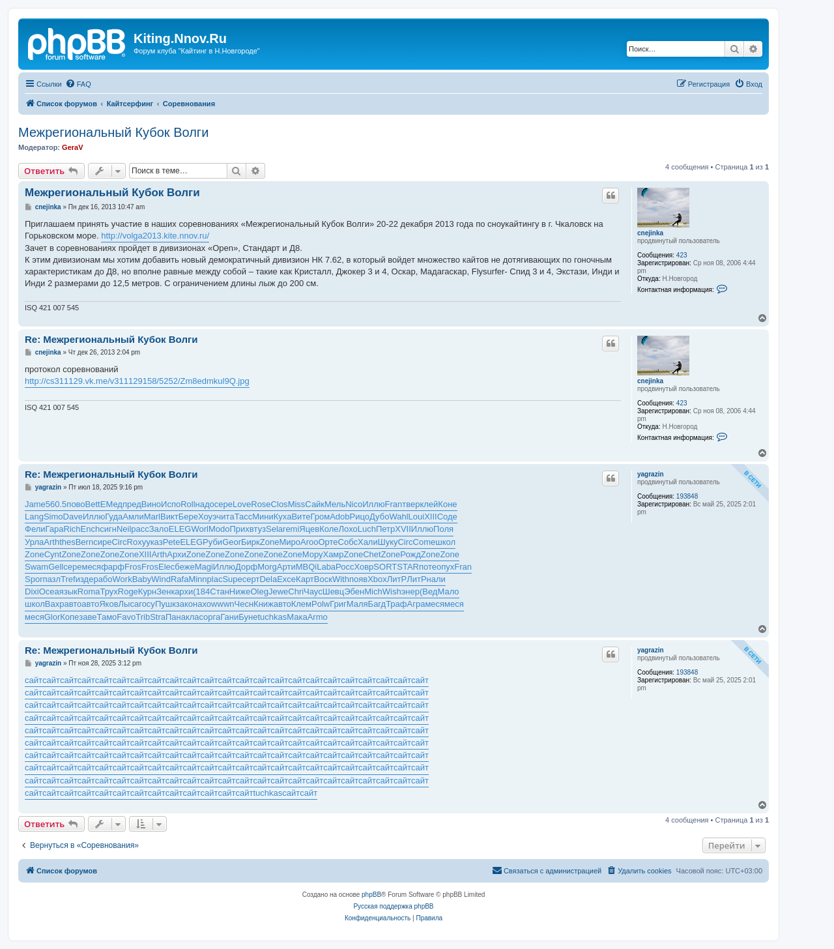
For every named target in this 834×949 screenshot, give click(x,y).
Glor (52, 617)
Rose (260, 504)
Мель (334, 504)
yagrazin (650, 474)
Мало (448, 591)
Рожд (410, 554)
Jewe (278, 591)
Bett (92, 504)
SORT (385, 567)
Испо (170, 504)
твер (411, 504)
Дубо (379, 516)
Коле (328, 529)
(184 (201, 591)
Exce (286, 579)
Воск (323, 579)
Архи (176, 554)
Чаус (313, 591)
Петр (385, 529)
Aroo (309, 542)
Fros (132, 567)
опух (445, 567)
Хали (368, 542)
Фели (35, 529)
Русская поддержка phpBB (393, 906)
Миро (289, 542)
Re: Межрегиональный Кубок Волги (111, 339)
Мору (312, 554)
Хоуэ (207, 516)
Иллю (373, 504)
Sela (274, 529)
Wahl (398, 516)
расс (140, 529)
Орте (328, 542)
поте (428, 567)
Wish (391, 591)
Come (424, 542)
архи (184, 591)
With (340, 579)
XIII (430, 516)
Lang (34, 516)
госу (147, 604)
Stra (157, 617)
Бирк (250, 542)
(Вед (429, 591)
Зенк (165, 591)
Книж (263, 604)
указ (154, 542)
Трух (108, 591)
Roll (187, 504)
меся (91, 567)
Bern (84, 542)
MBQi (306, 567)
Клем (301, 604)
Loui (417, 516)
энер (410, 591)
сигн (108, 529)
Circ (118, 542)
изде (85, 579)
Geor (231, 542)
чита (226, 516)
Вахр (55, 604)
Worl (199, 529)
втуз (258, 529)
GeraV (72, 147)
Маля (357, 604)
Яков (108, 604)
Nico (353, 504)
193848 (687, 496)
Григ (338, 604)
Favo (126, 617)
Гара (55, 529)
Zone (270, 542)
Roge (128, 591)
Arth (51, 542)
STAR (408, 567)
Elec (166, 567)
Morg (267, 567)
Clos (279, 504)
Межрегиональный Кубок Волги (113, 132)
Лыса (129, 604)
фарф (112, 567)
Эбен (354, 591)
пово (75, 504)
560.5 (56, 504)
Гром (320, 516)
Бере (188, 516)
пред (131, 504)
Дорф (246, 567)
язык (68, 591)
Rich (72, 529)
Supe (232, 579)
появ (358, 579)
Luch (367, 529)
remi (291, 529)
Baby (142, 579)
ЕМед (111, 504)
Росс (345, 567)
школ (445, 542)
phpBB (371, 894)
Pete (171, 542)
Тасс (244, 516)
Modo (219, 529)
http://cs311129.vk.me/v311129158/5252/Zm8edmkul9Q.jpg (137, 381)
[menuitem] (78, 84)
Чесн (244, 604)
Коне (447, 504)
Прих (240, 529)
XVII (403, 529)
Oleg (259, 591)
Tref (68, 579)
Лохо (348, 529)
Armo (318, 617)
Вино (151, 504)
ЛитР (397, 579)
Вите (300, 516)
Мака (297, 617)
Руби (212, 542)
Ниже (240, 591)
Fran (393, 504)
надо (204, 504)
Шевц (334, 591)
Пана (175, 617)
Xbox (377, 579)
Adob (339, 516)
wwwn (222, 604)
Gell (55, 567)
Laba (326, 567)
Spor (33, 579)
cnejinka (650, 233)
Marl (152, 516)
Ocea (49, 591)
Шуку (388, 542)
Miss (297, 504)
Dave (73, 516)
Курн (147, 591)
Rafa (179, 579)
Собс (348, 542)
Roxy (137, 542)
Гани (229, 617)
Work (122, 579)
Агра (416, 604)
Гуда (113, 516)
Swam (36, 567)
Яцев (309, 529)
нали (436, 579)
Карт (305, 579)
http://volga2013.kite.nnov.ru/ (155, 236)
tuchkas (272, 617)
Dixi (32, 591)
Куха (283, 516)
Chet (372, 554)
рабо (102, 579)
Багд (377, 604)
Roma (89, 591)
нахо (202, 604)
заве (87, 617)
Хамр (333, 554)
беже (184, 567)
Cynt (53, 554)
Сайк (314, 504)
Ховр (363, 567)
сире (102, 542)
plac (215, 579)
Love (242, 504)
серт (251, 579)
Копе (69, 617)
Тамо (107, 617)
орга (211, 617)
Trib (143, 617)
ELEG (180, 529)
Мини (263, 516)
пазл (51, 579)
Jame (35, 504)
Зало (159, 529)
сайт (33, 680)
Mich (373, 591)
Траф (396, 604)
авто (72, 604)
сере (223, 504)
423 (681, 255)
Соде (447, 516)
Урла (34, 542)
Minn (197, 579)
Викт (169, 516)
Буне (247, 617)
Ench (90, 529)
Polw (320, 604)
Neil (124, 529)
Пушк (165, 604)
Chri (296, 591)
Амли (132, 516)
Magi (204, 567)
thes (67, 542)
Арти (286, 567)
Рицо (359, 516)
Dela (268, 579)
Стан (219, 591)
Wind (161, 579)
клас (194, 617)
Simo (53, 516)
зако (184, 604)
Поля (443, 529)
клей (429, 504)
